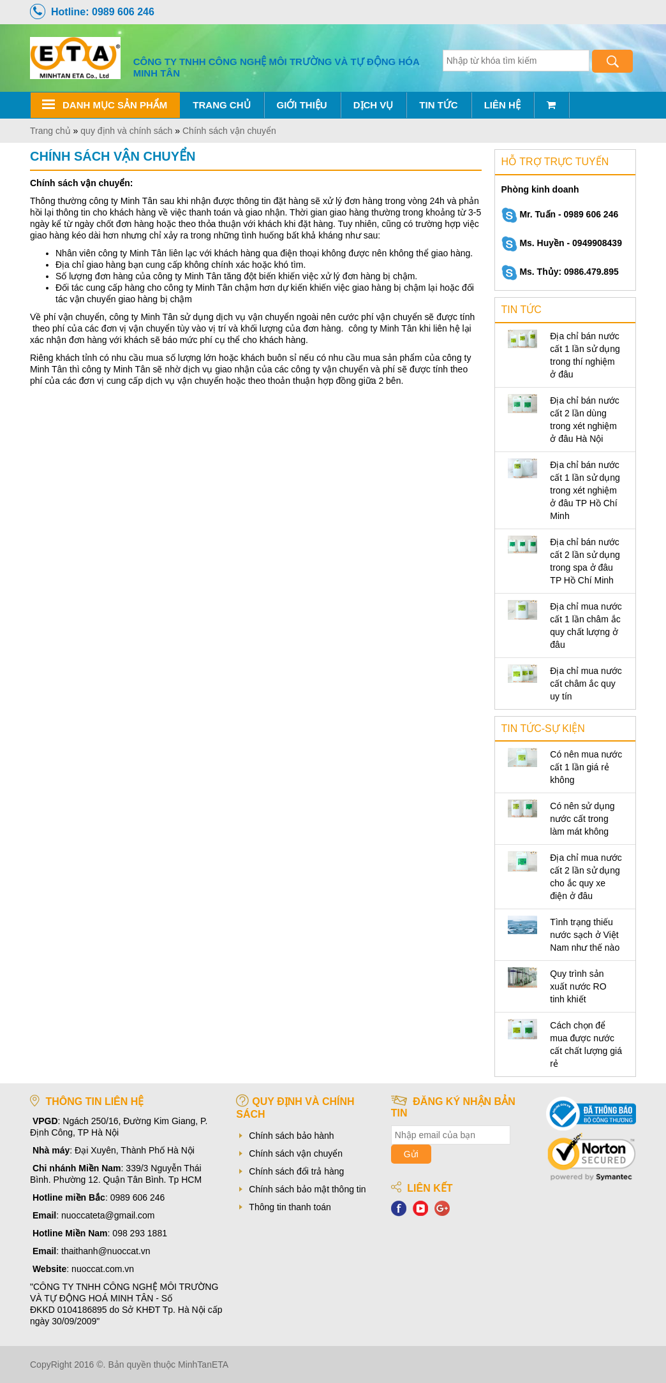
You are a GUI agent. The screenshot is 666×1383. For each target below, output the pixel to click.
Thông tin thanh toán (289, 1207)
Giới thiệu (302, 104)
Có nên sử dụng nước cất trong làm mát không (582, 819)
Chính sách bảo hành (291, 1136)
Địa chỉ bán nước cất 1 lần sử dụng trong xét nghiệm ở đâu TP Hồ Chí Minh (585, 490)
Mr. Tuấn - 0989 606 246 (560, 214)
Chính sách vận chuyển (296, 1153)
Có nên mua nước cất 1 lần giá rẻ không (586, 767)
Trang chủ (221, 104)
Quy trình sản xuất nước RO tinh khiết (578, 986)
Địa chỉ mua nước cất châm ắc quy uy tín (585, 683)
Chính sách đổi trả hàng (296, 1171)
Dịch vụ (373, 104)
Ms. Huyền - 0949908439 (561, 243)
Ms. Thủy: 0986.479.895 (560, 272)
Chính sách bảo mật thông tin (307, 1189)
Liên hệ (502, 104)
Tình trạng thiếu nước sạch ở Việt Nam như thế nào (584, 935)
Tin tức (438, 104)
